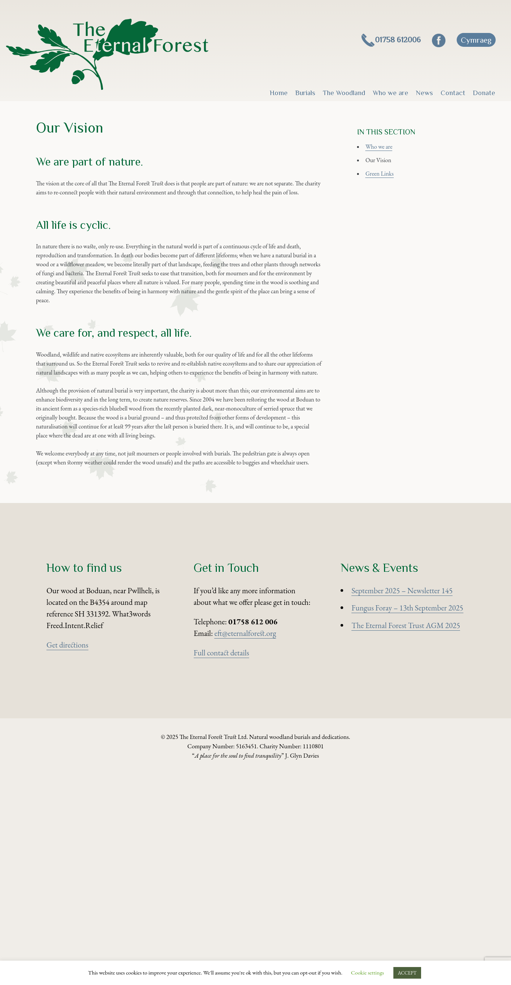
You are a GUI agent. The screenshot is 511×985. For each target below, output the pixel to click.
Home (279, 93)
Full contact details (221, 864)
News (424, 93)
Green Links (386, 196)
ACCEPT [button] (407, 973)
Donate (484, 93)
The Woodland (344, 93)
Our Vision (385, 178)
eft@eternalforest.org (245, 844)
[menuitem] (476, 40)
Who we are (390, 93)
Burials (305, 93)
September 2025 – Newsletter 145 (402, 801)
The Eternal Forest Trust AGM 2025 (405, 836)
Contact (453, 93)
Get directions (67, 856)
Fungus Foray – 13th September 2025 (407, 819)
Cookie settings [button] (367, 972)
